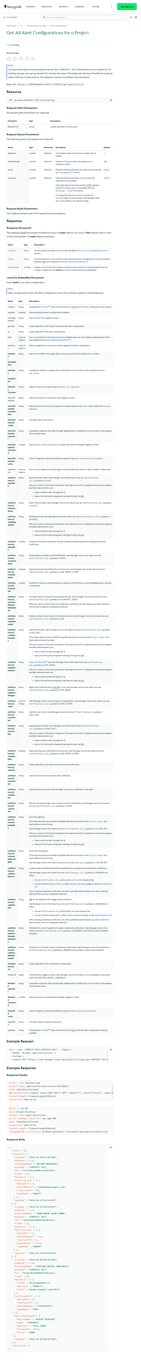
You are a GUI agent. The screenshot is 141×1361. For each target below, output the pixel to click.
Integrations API (105, 914)
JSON (24, 231)
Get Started (127, 6)
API (62, 184)
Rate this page (13, 40)
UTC (73, 306)
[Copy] (111, 99)
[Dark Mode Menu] (136, 17)
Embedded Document (94, 249)
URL (44, 261)
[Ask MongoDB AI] (131, 17)
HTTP (89, 184)
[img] (8, 45)
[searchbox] (84, 17)
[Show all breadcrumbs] (22, 26)
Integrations (81, 883)
